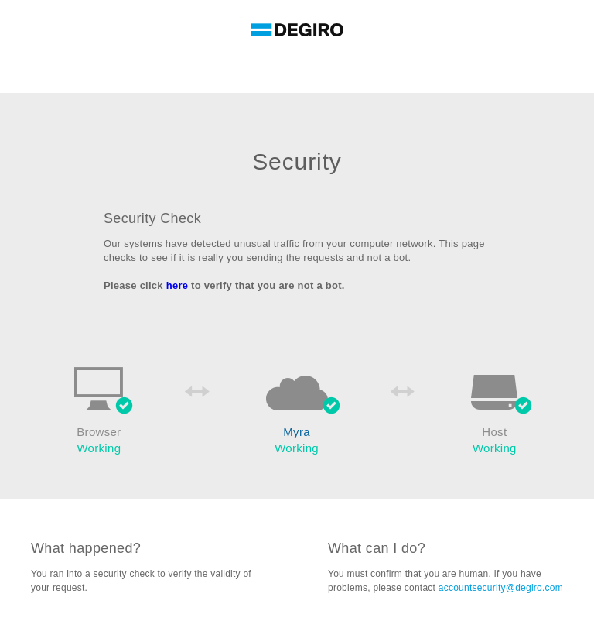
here (177, 285)
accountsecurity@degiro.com (501, 587)
